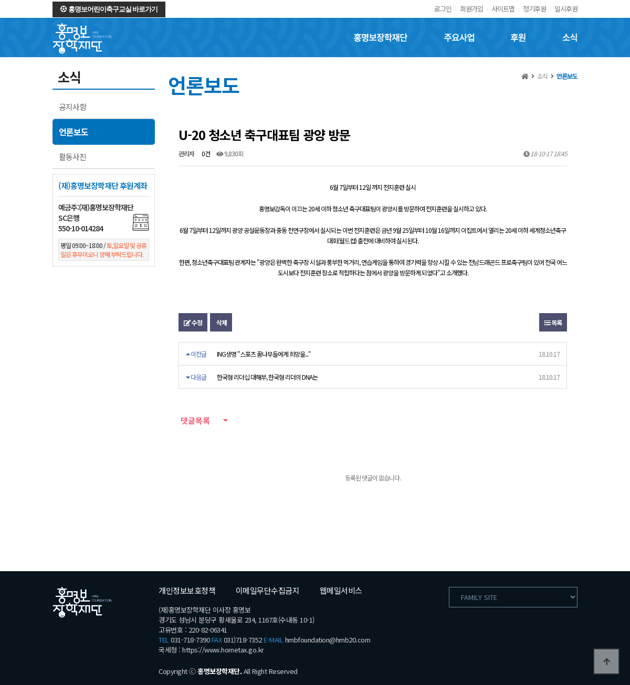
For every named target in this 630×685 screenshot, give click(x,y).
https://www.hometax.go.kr (223, 650)
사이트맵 (502, 9)
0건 (205, 153)
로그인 (443, 9)
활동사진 (72, 156)
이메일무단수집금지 (268, 590)
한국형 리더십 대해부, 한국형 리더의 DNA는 (267, 376)
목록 (553, 322)
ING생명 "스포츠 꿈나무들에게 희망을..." (264, 353)
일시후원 (566, 9)
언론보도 (73, 131)
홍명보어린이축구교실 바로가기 (109, 9)
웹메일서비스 (341, 590)
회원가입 (471, 9)
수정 (193, 322)
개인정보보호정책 (187, 590)
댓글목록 (194, 420)
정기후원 (534, 9)
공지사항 (72, 106)
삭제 (221, 322)
